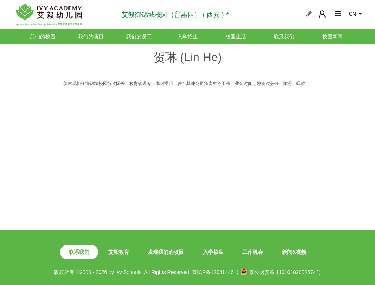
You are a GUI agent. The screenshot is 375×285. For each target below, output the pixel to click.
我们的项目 (91, 37)
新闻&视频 (294, 252)
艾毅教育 (118, 252)
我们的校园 (42, 37)
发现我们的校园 (166, 252)
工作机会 (252, 252)
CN (352, 14)
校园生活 (236, 37)
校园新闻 (332, 37)
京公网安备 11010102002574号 (280, 271)
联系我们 (284, 37)
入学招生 (187, 37)
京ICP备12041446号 (215, 272)
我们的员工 (139, 37)
